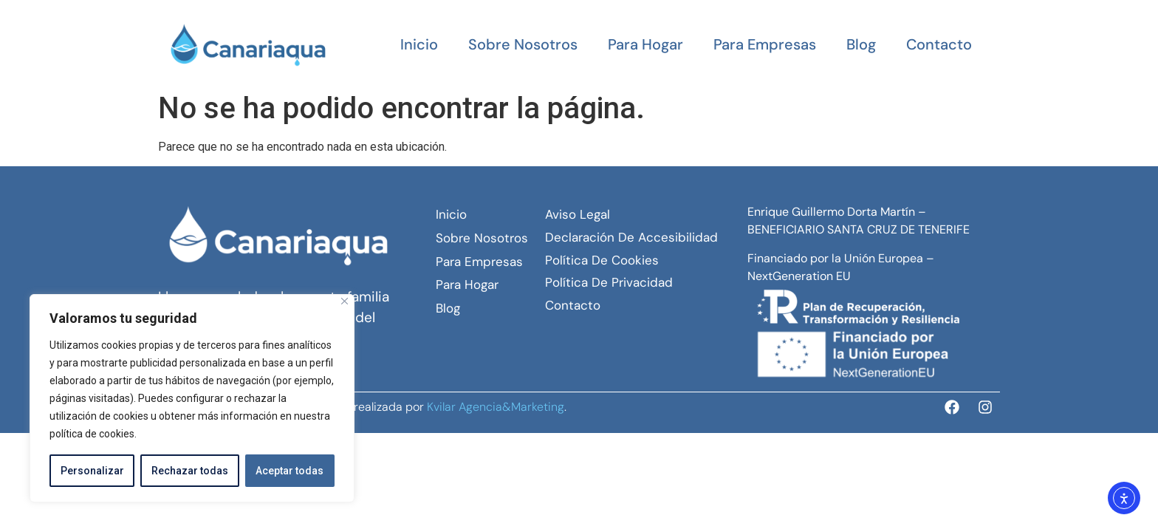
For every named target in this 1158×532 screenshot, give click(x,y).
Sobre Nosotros (523, 44)
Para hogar (645, 44)
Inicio (419, 44)
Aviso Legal (577, 214)
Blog (861, 44)
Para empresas (764, 44)
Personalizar (92, 471)
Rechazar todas (189, 471)
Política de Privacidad (609, 282)
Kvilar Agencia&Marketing (495, 407)
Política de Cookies (602, 260)
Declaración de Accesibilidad (631, 237)
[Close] (344, 301)
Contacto (939, 44)
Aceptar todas (289, 471)
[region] (192, 398)
